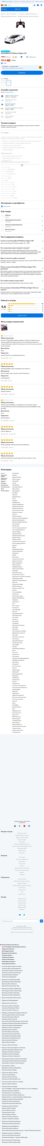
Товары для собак (22, 903)
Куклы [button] (2, 488)
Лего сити (14, 611)
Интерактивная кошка (17, 730)
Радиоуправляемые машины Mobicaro (28, 16)
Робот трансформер (17, 563)
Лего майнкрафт (16, 609)
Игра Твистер (15, 677)
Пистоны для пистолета (18, 510)
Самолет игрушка (16, 531)
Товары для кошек (22, 898)
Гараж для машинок (16, 533)
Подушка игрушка (16, 728)
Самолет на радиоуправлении (19, 527)
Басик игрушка (16, 722)
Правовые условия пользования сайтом (22, 927)
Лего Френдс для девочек (18, 648)
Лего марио (15, 627)
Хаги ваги (14, 590)
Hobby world (15, 672)
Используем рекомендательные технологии (22, 929)
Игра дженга (15, 675)
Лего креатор (15, 638)
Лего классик (15, 662)
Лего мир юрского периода (19, 631)
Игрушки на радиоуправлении (27, 14)
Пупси (14, 498)
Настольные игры (16, 666)
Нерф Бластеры (16, 502)
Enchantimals (15, 473)
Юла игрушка (15, 557)
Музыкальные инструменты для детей (21, 576)
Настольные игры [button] (5, 487)
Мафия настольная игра (18, 695)
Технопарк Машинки (17, 487)
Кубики (14, 547)
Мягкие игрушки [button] (5, 490)
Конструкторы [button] (4, 485)
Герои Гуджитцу (16, 491)
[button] (17, 9)
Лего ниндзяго (15, 605)
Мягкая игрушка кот (17, 724)
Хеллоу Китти (15, 601)
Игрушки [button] (3, 481)
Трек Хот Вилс (15, 526)
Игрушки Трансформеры (18, 598)
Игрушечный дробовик (18, 504)
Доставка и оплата (22, 833)
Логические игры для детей (19, 685)
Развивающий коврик (17, 578)
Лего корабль (15, 644)
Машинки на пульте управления (20, 518)
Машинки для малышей (17, 568)
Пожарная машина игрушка (18, 541)
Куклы (13, 703)
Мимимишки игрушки (17, 596)
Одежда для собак (22, 907)
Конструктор (15, 607)
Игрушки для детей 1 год (18, 588)
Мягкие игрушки (16, 718)
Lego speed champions (17, 640)
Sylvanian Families (16, 477)
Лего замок (15, 652)
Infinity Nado (15, 481)
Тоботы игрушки (16, 479)
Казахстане (24, 932)
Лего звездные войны (17, 613)
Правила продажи (22, 839)
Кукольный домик (16, 707)
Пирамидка (15, 570)
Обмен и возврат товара (22, 837)
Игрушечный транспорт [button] (4, 479)
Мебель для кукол (16, 716)
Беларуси (31, 932)
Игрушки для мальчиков (18, 559)
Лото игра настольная (17, 699)
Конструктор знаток (17, 642)
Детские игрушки (11, 14)
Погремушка (15, 553)
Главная (3, 14)
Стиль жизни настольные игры (19, 687)
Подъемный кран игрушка (18, 535)
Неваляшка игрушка (17, 566)
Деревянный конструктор (18, 633)
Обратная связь (22, 850)
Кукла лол (14, 701)
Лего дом (14, 646)
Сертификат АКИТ (22, 848)
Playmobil (14, 494)
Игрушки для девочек (17, 551)
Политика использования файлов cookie (22, 846)
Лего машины (15, 656)
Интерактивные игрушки (18, 574)
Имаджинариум (16, 670)
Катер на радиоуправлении (18, 543)
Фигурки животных (17, 586)
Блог (22, 892)
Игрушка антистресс (17, 561)
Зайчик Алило (15, 489)
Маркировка (6, 206)
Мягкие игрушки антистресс (19, 726)
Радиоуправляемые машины (8, 16)
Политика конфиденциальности (22, 844)
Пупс (13, 709)
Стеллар (14, 483)
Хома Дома (15, 492)
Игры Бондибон (16, 689)
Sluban (14, 650)
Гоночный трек (16, 524)
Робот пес (14, 582)
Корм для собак (22, 905)
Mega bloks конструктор (18, 660)
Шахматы (14, 681)
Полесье (14, 475)
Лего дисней (15, 664)
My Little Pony (15, 485)
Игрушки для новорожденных (19, 580)
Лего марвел (15, 621)
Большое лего (15, 654)
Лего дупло (15, 619)
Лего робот (15, 635)
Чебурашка (15, 600)
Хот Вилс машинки (16, 516)
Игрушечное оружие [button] (4, 476)
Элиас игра (15, 691)
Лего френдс (15, 623)
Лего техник (15, 617)
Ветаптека (22, 909)
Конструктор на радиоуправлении (20, 658)
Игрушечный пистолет (17, 506)
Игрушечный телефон (17, 584)
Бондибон (14, 500)
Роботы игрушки (16, 564)
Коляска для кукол (16, 712)
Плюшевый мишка (16, 720)
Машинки (14, 514)
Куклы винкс (15, 714)
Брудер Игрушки (16, 496)
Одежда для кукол (16, 710)
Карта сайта (22, 852)
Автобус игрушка (16, 539)
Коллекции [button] (3, 483)
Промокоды (22, 842)
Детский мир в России (16, 932)
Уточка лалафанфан (17, 592)
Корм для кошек (22, 900)
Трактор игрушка (16, 537)
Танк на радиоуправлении (18, 529)
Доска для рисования (17, 674)
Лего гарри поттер (16, 615)
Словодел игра (15, 683)
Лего (13, 603)
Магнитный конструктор (18, 625)
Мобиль (14, 555)
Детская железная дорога (18, 520)
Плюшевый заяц (16, 732)
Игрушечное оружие (17, 512)
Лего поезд (15, 629)
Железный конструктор (18, 637)
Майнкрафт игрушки (17, 572)
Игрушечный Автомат (17, 508)
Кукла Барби (15, 705)
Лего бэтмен (15, 594)
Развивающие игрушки (17, 549)
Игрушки (14, 545)
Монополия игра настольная (19, 697)
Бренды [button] (3, 473)
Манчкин (14, 668)
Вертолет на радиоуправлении (19, 522)
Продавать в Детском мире (22, 835)
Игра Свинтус (15, 693)
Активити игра (15, 679)
